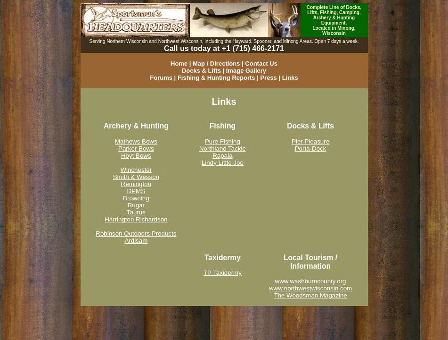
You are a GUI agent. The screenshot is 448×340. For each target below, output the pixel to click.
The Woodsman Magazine (310, 295)
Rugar (136, 205)
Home (179, 63)
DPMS (136, 191)
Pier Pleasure (310, 141)
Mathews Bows (136, 141)
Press (268, 77)
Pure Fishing (222, 141)
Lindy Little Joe (223, 162)
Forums (161, 77)
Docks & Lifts (201, 70)
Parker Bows (136, 148)
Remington (136, 183)
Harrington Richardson (136, 219)
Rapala (222, 155)
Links (290, 77)
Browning (136, 198)
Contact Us (261, 63)
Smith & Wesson (136, 176)
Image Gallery (246, 70)
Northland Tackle (222, 148)
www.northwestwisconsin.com (310, 288)
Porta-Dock (310, 148)
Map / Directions (216, 63)
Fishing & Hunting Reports (216, 77)
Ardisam (135, 240)
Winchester (136, 169)
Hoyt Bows (136, 155)
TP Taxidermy (223, 272)
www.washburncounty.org (310, 281)
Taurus (136, 212)
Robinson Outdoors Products (136, 233)
